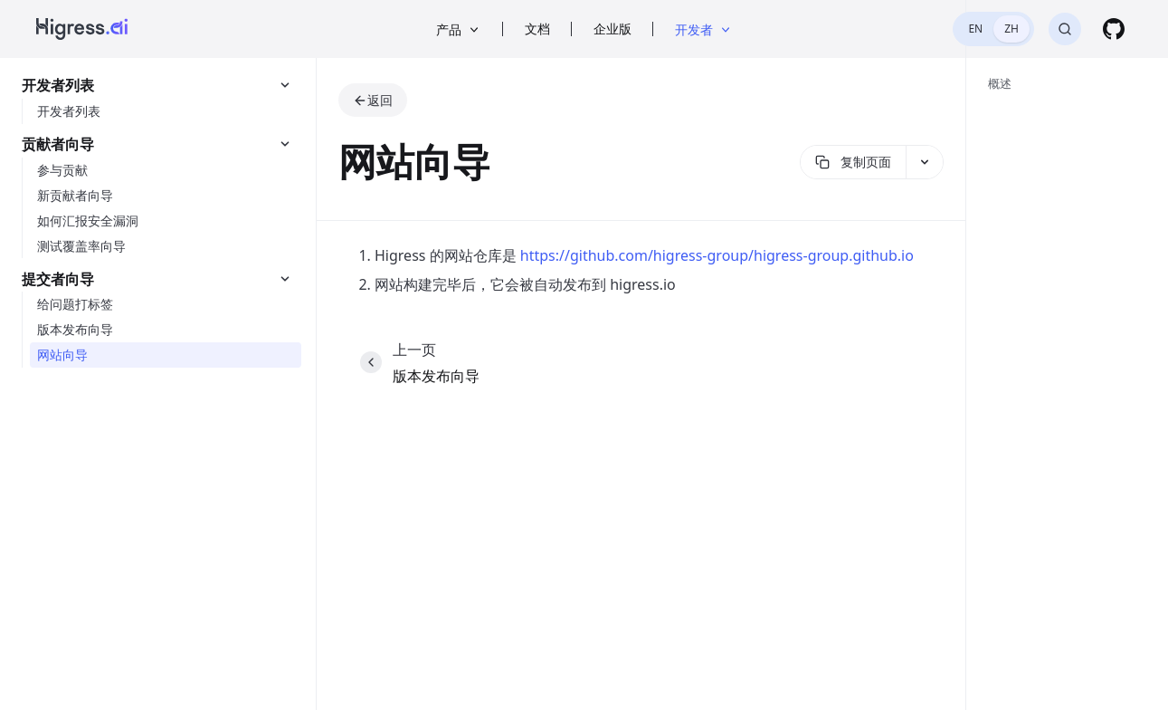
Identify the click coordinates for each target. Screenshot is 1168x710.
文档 (537, 28)
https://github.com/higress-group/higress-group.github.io (717, 255)
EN (975, 28)
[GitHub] (1114, 29)
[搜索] (1065, 29)
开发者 (704, 29)
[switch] (993, 29)
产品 (458, 29)
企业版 (612, 28)
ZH (1011, 28)
